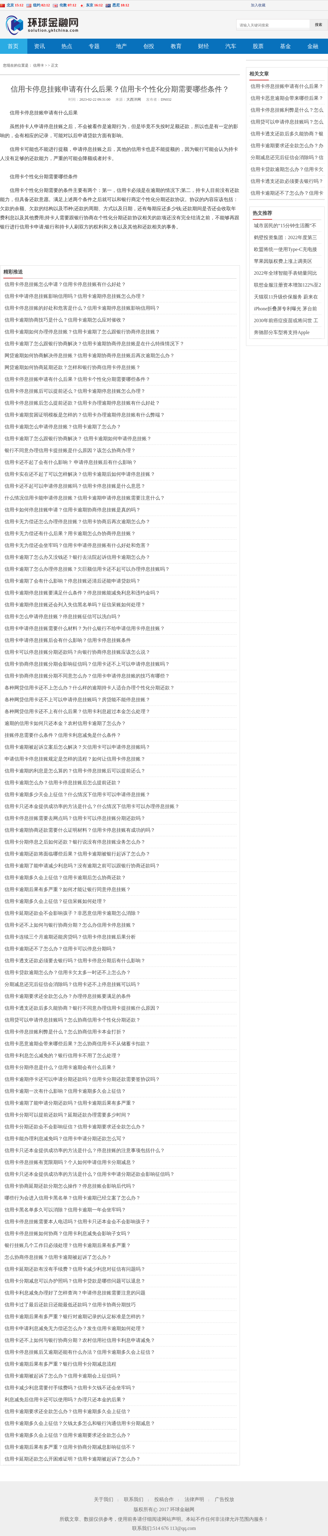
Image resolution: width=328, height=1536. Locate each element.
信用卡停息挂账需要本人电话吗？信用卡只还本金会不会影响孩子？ (77, 1221)
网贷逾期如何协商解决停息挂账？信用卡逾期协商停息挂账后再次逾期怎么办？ (90, 355)
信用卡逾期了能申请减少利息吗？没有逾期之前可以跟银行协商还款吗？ (82, 865)
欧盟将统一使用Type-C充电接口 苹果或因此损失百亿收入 (285, 250)
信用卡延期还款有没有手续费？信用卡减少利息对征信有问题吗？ (75, 1269)
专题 (94, 46)
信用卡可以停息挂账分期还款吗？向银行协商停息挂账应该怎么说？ (77, 652)
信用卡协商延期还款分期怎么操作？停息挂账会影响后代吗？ (70, 1186)
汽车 (230, 46)
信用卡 (38, 65)
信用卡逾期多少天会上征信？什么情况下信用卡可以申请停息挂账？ (77, 794)
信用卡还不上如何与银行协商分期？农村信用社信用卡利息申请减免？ (80, 1340)
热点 (66, 46)
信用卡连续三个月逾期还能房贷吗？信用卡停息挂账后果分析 (70, 936)
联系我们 (133, 1499)
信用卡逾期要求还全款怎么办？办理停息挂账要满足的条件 (68, 996)
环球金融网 (182, 1509)
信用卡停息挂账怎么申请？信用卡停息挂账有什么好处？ (65, 284)
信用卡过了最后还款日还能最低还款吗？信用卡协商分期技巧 (70, 1304)
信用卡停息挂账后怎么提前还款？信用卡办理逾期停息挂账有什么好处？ (82, 403)
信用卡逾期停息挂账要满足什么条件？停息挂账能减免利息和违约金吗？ (82, 592)
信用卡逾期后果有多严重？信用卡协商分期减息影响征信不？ (70, 1447)
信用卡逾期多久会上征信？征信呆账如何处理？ (56, 901)
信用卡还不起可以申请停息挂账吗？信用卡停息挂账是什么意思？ (75, 486)
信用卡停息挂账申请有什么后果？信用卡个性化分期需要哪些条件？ (77, 379)
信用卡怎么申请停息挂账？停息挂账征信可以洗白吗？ (63, 616)
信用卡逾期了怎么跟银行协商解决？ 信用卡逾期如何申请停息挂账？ (78, 438)
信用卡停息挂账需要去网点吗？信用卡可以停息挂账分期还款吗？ (75, 818)
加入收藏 (258, 5)
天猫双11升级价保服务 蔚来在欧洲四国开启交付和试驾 (286, 297)
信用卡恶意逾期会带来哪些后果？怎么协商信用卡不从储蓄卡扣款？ (77, 1043)
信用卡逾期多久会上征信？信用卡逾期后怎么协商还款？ (65, 877)
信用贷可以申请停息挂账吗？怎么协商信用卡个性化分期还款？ (73, 1019)
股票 (258, 46)
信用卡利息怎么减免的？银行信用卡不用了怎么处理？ (63, 1055)
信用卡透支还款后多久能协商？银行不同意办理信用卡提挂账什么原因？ (82, 1008)
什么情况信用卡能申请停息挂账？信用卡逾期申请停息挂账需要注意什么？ (85, 497)
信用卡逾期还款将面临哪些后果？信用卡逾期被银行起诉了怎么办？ (77, 853)
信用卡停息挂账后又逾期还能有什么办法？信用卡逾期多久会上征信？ (80, 1352)
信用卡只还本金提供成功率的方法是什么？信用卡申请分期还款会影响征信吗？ (90, 1174)
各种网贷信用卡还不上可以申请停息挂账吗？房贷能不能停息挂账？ (77, 699)
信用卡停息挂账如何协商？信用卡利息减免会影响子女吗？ (68, 1233)
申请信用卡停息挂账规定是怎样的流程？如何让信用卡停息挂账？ (75, 758)
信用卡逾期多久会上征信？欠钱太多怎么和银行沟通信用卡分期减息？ (80, 1423)
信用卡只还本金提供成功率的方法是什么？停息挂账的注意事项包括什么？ (85, 1150)
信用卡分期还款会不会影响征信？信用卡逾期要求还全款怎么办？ (75, 1126)
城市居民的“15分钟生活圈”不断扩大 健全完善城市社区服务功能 (286, 226)
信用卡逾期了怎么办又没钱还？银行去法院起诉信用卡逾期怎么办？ (77, 557)
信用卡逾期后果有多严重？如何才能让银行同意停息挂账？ (68, 889)
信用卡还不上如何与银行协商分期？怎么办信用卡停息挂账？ (70, 925)
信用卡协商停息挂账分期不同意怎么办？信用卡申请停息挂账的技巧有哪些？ (87, 675)
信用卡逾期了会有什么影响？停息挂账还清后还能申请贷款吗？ (73, 580)
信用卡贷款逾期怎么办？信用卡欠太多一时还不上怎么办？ (68, 972)
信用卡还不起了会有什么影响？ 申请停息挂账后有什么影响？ (71, 462)
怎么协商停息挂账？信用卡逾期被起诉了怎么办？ (58, 1257)
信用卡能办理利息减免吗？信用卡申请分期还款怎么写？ (65, 1138)
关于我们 (103, 1499)
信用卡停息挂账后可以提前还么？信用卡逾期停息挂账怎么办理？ (75, 391)
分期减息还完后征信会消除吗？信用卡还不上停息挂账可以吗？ (73, 984)
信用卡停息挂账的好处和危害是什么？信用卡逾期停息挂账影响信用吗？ (82, 308)
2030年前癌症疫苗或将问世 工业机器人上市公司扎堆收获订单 (286, 321)
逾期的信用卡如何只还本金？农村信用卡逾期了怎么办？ (65, 723)
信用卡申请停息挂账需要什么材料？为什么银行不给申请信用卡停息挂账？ (85, 628)
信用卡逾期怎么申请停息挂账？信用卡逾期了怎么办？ (63, 426)
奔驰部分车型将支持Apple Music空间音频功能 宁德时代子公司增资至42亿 (287, 333)
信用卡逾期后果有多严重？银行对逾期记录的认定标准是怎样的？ (75, 1316)
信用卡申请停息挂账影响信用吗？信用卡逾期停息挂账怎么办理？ (75, 296)
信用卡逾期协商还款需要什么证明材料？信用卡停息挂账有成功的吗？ (80, 830)
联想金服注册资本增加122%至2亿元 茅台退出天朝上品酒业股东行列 (287, 285)
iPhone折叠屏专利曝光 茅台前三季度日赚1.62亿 (285, 309)
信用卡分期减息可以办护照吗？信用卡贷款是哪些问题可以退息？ (75, 1280)
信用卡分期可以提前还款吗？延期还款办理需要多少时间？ (68, 1114)
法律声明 (194, 1499)
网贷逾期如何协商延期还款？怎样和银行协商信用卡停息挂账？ (73, 367)
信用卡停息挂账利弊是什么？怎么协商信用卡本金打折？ (65, 1031)
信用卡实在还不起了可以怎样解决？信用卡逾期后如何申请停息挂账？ (80, 474)
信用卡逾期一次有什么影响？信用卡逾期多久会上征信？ (65, 1091)
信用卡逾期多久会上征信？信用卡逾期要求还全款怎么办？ (68, 1435)
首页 (13, 46)
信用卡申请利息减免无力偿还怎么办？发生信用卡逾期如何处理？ (75, 1328)
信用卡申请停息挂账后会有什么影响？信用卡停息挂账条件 (68, 640)
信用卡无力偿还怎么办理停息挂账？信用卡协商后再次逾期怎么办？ (77, 521)
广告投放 (224, 1499)
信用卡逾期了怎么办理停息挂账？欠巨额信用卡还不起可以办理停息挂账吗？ (87, 569)
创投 (148, 46)
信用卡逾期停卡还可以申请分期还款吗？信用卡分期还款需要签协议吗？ (82, 1079)
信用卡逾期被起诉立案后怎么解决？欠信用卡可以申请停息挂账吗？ (77, 747)
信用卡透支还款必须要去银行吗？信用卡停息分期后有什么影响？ (75, 960)
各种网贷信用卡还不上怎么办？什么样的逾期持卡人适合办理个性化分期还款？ (90, 687)
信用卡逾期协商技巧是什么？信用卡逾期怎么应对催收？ (65, 319)
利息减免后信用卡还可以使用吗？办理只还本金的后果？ (65, 1399)
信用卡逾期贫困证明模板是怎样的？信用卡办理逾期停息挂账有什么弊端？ (85, 414)
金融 (312, 46)
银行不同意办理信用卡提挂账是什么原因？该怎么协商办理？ (70, 450)
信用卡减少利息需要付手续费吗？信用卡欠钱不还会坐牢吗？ (70, 1387)
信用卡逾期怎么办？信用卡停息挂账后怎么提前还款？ (63, 782)
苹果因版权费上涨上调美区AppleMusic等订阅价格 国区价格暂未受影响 (286, 262)
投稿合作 (164, 1499)
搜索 (318, 25)
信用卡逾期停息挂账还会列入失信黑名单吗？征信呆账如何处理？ (75, 604)
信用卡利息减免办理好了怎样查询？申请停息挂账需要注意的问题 (75, 1292)
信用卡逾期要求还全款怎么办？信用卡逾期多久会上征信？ (68, 1411)
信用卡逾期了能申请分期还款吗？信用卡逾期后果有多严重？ (70, 1103)
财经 (203, 46)
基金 (285, 46)
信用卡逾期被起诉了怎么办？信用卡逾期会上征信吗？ (63, 1375)
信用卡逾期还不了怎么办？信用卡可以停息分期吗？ (60, 948)
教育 (176, 46)
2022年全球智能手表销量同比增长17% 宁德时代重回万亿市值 (285, 273)
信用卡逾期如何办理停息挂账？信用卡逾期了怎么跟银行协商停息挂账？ (82, 331)
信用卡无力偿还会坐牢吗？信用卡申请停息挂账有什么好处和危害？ (77, 545)
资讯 (39, 46)
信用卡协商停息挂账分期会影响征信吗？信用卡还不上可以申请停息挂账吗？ (87, 664)
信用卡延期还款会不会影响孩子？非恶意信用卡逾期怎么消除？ (73, 913)
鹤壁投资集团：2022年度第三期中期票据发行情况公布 (285, 238)
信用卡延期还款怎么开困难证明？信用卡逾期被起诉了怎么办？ (73, 1458)
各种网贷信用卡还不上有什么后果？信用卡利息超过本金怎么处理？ (77, 711)
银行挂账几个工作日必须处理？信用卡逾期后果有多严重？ (68, 1245)
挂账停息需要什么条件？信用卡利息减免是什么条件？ (63, 735)
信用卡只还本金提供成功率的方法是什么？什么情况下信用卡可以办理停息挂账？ (92, 806)
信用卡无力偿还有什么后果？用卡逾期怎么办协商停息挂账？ (70, 533)
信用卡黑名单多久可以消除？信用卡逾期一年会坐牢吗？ (65, 1209)
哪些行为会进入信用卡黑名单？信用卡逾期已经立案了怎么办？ (73, 1197)
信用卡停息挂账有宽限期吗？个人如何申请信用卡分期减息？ (70, 1162)
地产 (121, 46)
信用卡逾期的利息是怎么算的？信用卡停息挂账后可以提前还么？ (75, 770)
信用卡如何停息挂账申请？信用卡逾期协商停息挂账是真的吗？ (73, 509)
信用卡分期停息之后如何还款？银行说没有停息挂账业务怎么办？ (75, 842)
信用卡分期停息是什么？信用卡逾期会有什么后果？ (60, 1067)
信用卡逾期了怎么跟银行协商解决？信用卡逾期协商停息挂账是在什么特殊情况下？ (94, 343)
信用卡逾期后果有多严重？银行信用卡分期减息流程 (60, 1364)
